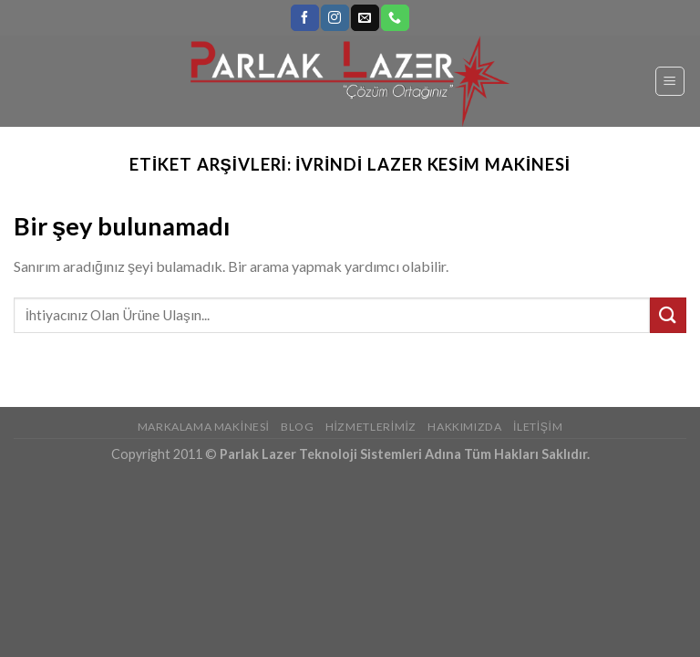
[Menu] (670, 81)
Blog (297, 426)
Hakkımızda (464, 426)
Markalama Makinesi (204, 426)
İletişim (537, 426)
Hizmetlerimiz (371, 426)
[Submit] (668, 315)
